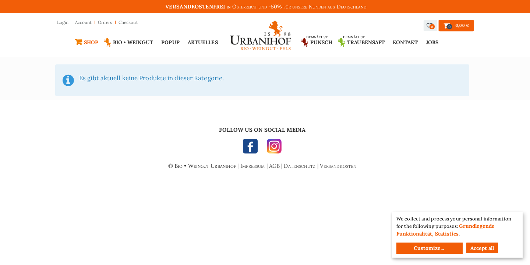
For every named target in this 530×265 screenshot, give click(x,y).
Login (63, 22)
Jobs (432, 42)
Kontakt (405, 42)
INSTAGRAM (272, 148)
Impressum (252, 165)
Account (83, 22)
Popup (170, 42)
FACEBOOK (252, 148)
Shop (91, 42)
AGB (274, 165)
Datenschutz (299, 165)
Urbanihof (261, 37)
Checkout (128, 22)
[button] (430, 25)
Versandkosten (338, 165)
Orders (105, 22)
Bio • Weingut (133, 42)
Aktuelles (203, 42)
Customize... (429, 248)
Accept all (482, 248)
